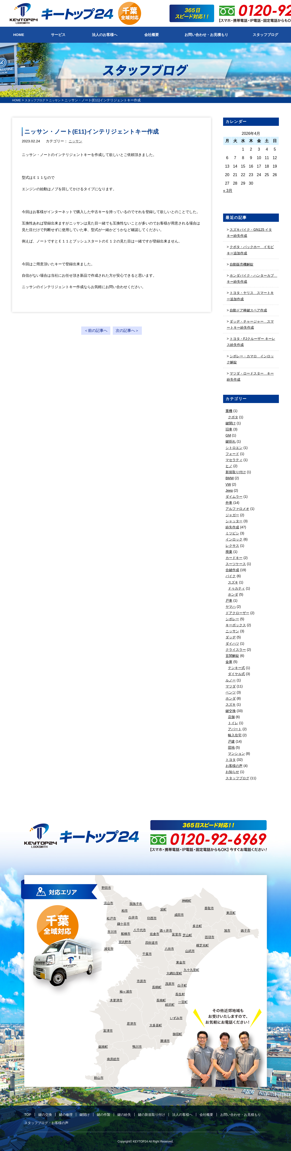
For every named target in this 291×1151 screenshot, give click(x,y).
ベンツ (231, 692)
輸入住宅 (235, 735)
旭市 (227, 930)
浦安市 (108, 949)
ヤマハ (231, 607)
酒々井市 (166, 930)
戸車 (229, 600)
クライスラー (236, 650)
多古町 (197, 926)
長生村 (180, 994)
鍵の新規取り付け (151, 1114)
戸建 (231, 741)
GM (228, 435)
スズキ (233, 582)
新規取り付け (236, 472)
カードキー (234, 558)
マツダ (231, 686)
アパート (235, 729)
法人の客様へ (182, 1114)
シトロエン (234, 448)
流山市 (108, 903)
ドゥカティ (236, 588)
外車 (229, 503)
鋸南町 (103, 1046)
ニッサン (76, 141)
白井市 (133, 917)
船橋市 (125, 934)
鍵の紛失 (124, 1114)
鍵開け (231, 423)
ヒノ (229, 466)
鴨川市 (137, 1046)
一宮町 (183, 1002)
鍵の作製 (103, 1114)
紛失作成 (232, 527)
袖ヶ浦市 (126, 991)
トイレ (233, 723)
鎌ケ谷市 (123, 924)
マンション (236, 754)
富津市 (108, 1030)
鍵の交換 (45, 1114)
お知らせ (232, 772)
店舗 (231, 717)
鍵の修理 (66, 1114)
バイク (231, 576)
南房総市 (113, 1059)
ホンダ (233, 594)
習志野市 (125, 942)
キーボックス (236, 625)
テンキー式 (236, 668)
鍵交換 (231, 711)
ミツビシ (232, 533)
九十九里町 (191, 970)
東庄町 (231, 913)
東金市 (181, 962)
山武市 (190, 951)
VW (228, 484)
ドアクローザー (237, 613)
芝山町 (187, 935)
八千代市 (139, 930)
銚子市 (245, 930)
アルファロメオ (237, 509)
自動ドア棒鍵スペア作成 (248, 310)
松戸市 (111, 918)
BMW (230, 478)
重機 (229, 411)
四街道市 (151, 943)
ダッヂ (231, 637)
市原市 (141, 981)
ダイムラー (234, 496)
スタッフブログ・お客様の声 (46, 1123)
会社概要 (206, 1114)
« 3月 (227, 191)
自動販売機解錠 (241, 264)
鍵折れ (231, 441)
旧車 (229, 429)
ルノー (231, 680)
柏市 (124, 910)
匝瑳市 (209, 937)
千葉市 (147, 954)
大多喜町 (155, 1025)
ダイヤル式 (236, 674)
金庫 (229, 662)
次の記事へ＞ (127, 330)
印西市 (152, 918)
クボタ (233, 417)
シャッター (234, 521)
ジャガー (232, 515)
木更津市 (116, 1000)
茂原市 (170, 984)
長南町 (161, 1000)
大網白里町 (174, 973)
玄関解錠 (232, 656)
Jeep (229, 490)
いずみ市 (176, 1018)
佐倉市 (154, 934)
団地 (231, 747)
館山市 (99, 1078)
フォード (232, 454)
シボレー (232, 619)
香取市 (209, 908)
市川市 (112, 932)
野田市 (106, 888)
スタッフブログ (38, 100)
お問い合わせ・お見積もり (240, 1114)
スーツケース (236, 564)
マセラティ (234, 460)
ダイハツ (232, 643)
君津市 (131, 1023)
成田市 (179, 915)
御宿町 (177, 1034)
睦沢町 (170, 1004)
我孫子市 (135, 904)
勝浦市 (165, 1041)
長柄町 (157, 987)
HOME (17, 100)
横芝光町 (202, 945)
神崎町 (186, 900)
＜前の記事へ (95, 330)
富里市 (176, 934)
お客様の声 (234, 766)
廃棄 (229, 552)
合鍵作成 (232, 570)
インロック (234, 539)
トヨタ (231, 760)
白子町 (182, 985)
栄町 (163, 909)
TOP (27, 1114)
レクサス (232, 546)
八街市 (169, 949)
